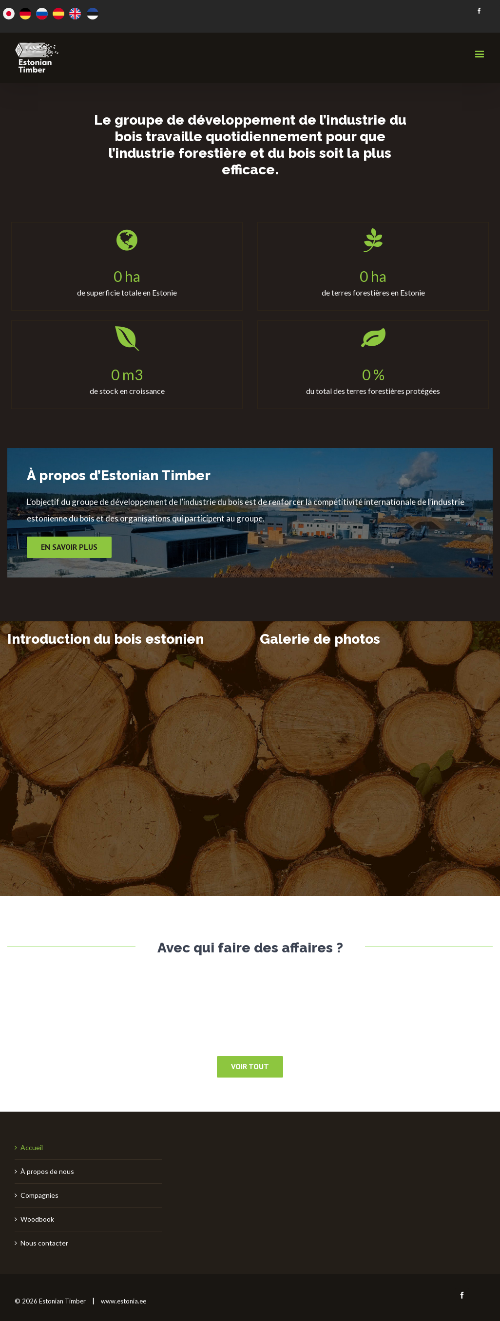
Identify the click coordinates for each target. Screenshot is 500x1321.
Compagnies (39, 1195)
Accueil (31, 1147)
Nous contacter (44, 1243)
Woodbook (37, 1219)
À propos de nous (47, 1171)
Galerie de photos (320, 639)
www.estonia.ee (123, 1301)
